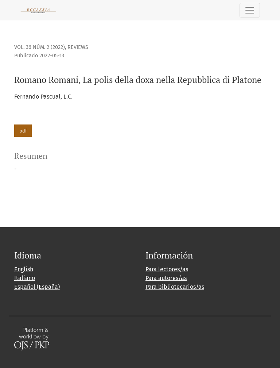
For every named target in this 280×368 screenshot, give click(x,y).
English (23, 269)
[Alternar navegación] (250, 10)
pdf (23, 131)
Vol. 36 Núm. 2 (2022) (39, 47)
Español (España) (37, 286)
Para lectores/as (166, 269)
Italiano (24, 278)
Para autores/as (166, 278)
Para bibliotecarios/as (174, 286)
